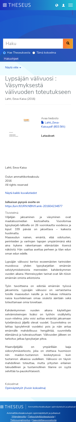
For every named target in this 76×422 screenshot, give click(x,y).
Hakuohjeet (11, 59)
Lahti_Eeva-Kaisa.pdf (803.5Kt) (53, 125)
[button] (56, 5)
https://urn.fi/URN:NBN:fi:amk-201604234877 (33, 206)
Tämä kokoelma (44, 53)
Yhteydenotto (19, 416)
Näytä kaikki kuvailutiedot (21, 193)
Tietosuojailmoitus (20, 420)
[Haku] (33, 44)
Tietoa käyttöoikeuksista (41, 416)
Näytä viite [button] (13, 67)
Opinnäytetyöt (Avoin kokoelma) (25, 388)
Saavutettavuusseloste (44, 420)
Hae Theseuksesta (16, 53)
